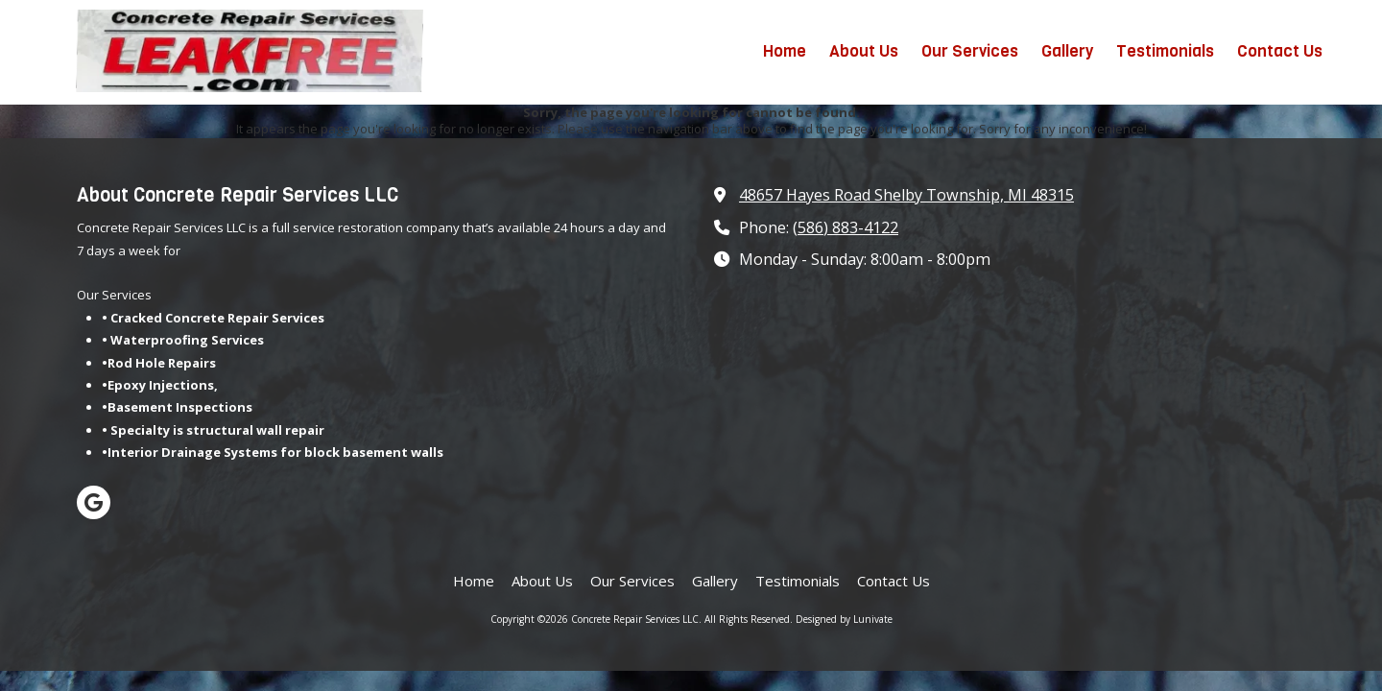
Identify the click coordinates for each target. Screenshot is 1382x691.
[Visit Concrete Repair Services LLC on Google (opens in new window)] (93, 502)
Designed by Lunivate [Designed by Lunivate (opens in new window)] (844, 619)
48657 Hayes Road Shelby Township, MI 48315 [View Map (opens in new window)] (906, 194)
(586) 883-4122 (845, 227)
